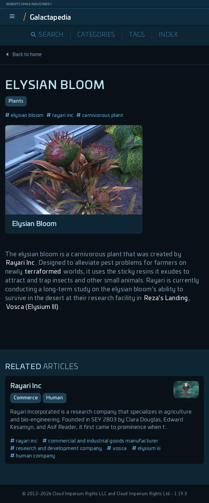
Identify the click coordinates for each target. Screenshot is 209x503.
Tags (137, 35)
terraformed (43, 272)
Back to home (23, 54)
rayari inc (60, 115)
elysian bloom (24, 115)
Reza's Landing (166, 298)
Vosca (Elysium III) (32, 307)
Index (168, 35)
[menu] (12, 16)
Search (47, 35)
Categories (96, 35)
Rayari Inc (20, 263)
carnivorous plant (100, 115)
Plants (15, 101)
